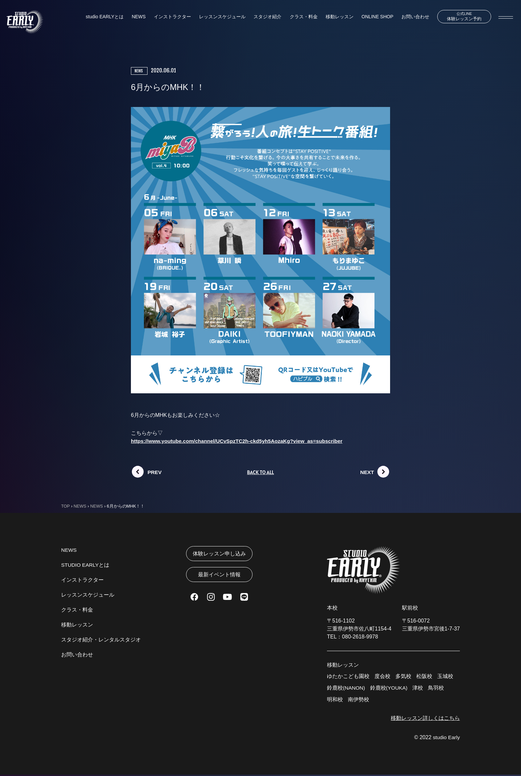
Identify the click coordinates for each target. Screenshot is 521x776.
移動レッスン (337, 17)
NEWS (138, 17)
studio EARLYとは (105, 17)
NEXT (367, 472)
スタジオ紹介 (266, 17)
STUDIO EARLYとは (85, 565)
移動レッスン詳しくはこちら (425, 719)
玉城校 (445, 676)
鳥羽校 (437, 688)
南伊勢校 (358, 700)
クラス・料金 (301, 17)
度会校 (382, 676)
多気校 (403, 676)
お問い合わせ (412, 17)
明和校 (335, 700)
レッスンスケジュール (221, 17)
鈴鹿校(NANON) (346, 688)
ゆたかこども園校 (348, 676)
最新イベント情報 (219, 576)
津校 (419, 688)
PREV (155, 472)
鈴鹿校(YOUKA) (389, 688)
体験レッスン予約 (462, 17)
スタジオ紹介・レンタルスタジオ (101, 640)
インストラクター (171, 17)
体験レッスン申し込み (219, 554)
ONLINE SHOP (374, 17)
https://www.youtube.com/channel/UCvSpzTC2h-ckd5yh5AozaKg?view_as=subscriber (240, 441)
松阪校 (424, 676)
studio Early (446, 738)
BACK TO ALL (260, 472)
